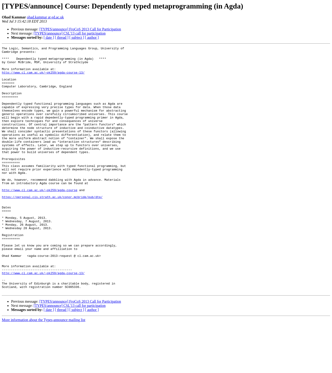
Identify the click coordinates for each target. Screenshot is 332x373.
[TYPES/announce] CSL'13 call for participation (70, 33)
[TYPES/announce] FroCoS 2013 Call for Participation (80, 29)
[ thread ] (61, 37)
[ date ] (49, 37)
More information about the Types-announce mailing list (43, 369)
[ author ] (92, 37)
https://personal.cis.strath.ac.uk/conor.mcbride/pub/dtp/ (52, 227)
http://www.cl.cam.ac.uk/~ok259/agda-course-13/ (43, 78)
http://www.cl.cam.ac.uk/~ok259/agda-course (39, 219)
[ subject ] (76, 37)
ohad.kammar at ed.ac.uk (45, 17)
